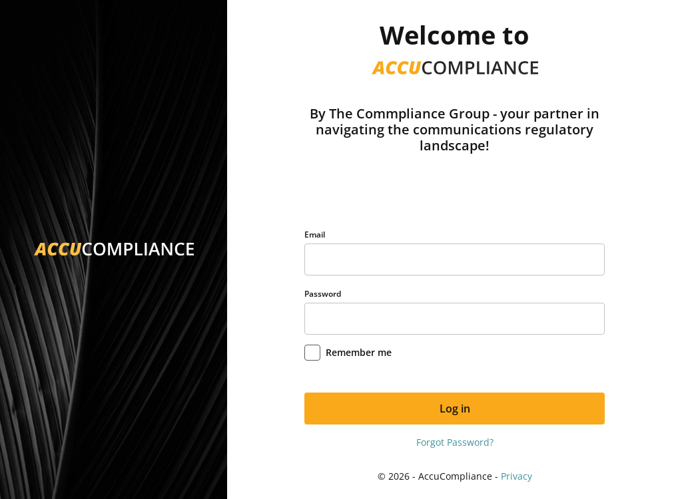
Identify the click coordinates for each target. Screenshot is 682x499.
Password (322, 293)
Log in (455, 408)
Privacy (516, 476)
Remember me (359, 352)
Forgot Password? (455, 442)
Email (314, 234)
